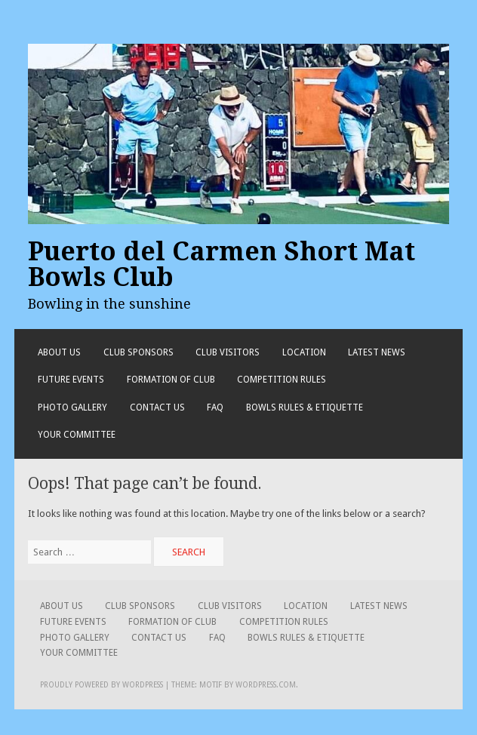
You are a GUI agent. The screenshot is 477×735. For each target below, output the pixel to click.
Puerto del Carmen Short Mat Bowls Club (221, 264)
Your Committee (76, 434)
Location (304, 352)
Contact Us (157, 407)
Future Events (71, 379)
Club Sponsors (138, 352)
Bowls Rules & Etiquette (304, 407)
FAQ (215, 407)
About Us (59, 352)
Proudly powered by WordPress (101, 685)
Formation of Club (171, 379)
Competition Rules (281, 379)
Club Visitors (227, 352)
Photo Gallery (72, 407)
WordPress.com (265, 685)
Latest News (376, 352)
